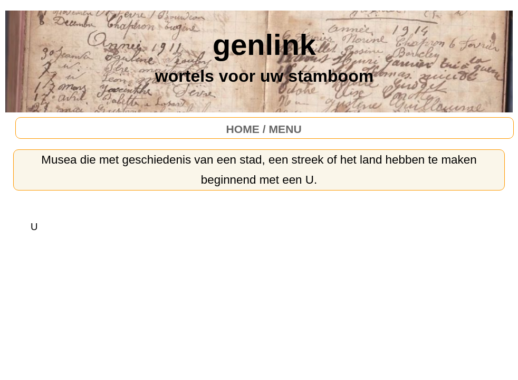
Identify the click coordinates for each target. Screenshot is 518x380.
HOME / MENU (264, 129)
